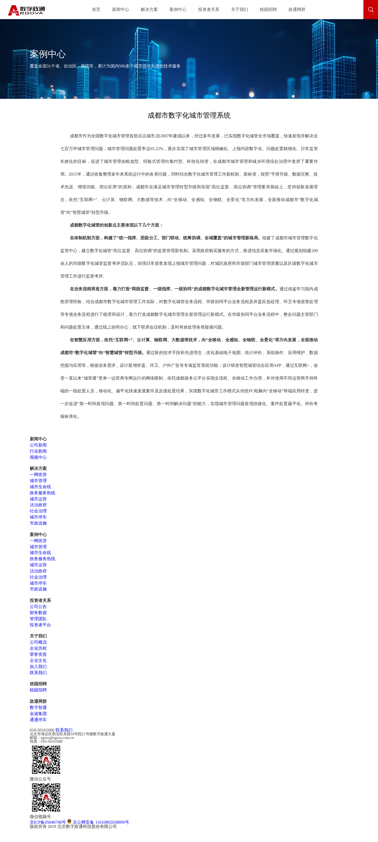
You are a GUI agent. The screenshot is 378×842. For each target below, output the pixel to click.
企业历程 (38, 648)
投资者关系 (208, 9)
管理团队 (38, 618)
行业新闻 (38, 451)
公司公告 (38, 606)
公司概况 (38, 642)
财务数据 (38, 612)
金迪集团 (38, 713)
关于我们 (239, 9)
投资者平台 (40, 625)
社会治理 (38, 511)
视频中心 (38, 457)
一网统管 (38, 474)
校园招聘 (268, 9)
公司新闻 (38, 445)
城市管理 (38, 480)
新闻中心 (120, 9)
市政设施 (38, 523)
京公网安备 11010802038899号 (98, 822)
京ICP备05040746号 (48, 822)
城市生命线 (40, 486)
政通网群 (296, 9)
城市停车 (38, 517)
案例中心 (177, 9)
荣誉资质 (38, 654)
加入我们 (38, 666)
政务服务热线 (42, 493)
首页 (96, 9)
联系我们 (38, 672)
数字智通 (38, 707)
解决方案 (149, 9)
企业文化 (38, 660)
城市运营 (38, 499)
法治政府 (38, 505)
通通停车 (38, 719)
